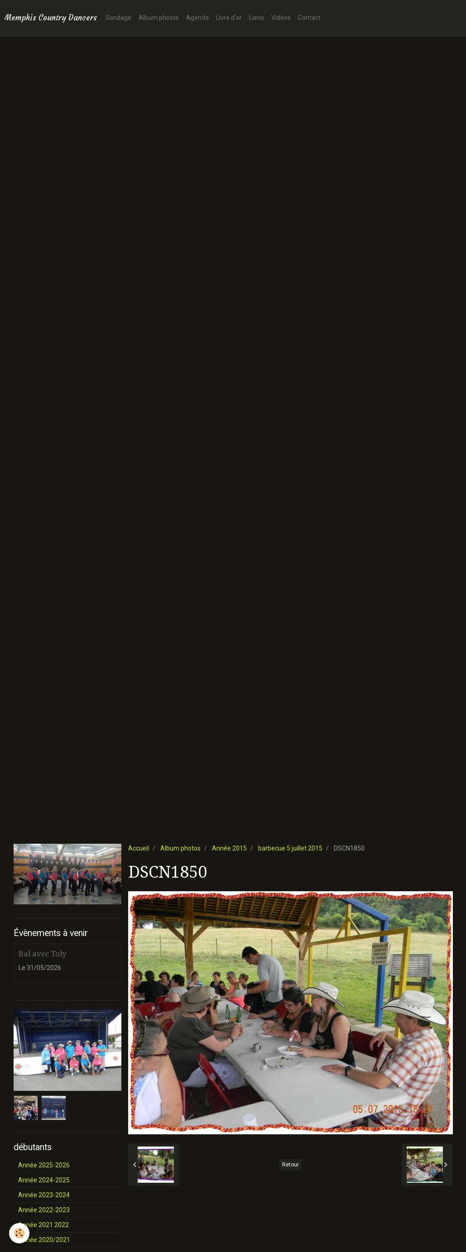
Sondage (118, 17)
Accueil (138, 848)
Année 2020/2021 (44, 1239)
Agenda (197, 17)
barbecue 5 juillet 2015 (290, 848)
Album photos (159, 17)
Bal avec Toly (42, 953)
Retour (290, 1164)
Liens (256, 17)
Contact (309, 17)
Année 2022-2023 (44, 1210)
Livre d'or (229, 17)
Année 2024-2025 (44, 1180)
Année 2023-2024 (44, 1195)
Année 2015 (229, 848)
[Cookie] (19, 1233)
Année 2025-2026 (44, 1165)
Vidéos (281, 17)
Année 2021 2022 (43, 1224)
